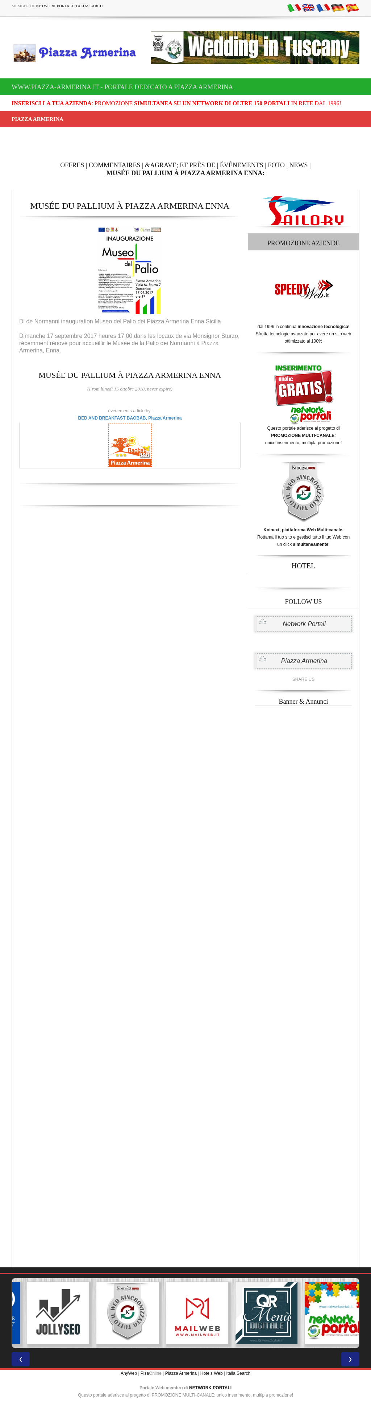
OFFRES (72, 165)
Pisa (145, 1373)
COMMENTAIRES (115, 165)
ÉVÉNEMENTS (241, 165)
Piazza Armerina (304, 661)
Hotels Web (211, 1373)
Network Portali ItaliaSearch (69, 6)
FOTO (276, 165)
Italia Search (238, 1373)
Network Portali (304, 624)
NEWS (298, 165)
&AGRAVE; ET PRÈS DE (180, 165)
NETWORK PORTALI (210, 1387)
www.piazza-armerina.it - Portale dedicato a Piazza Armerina (122, 87)
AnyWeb (129, 1373)
